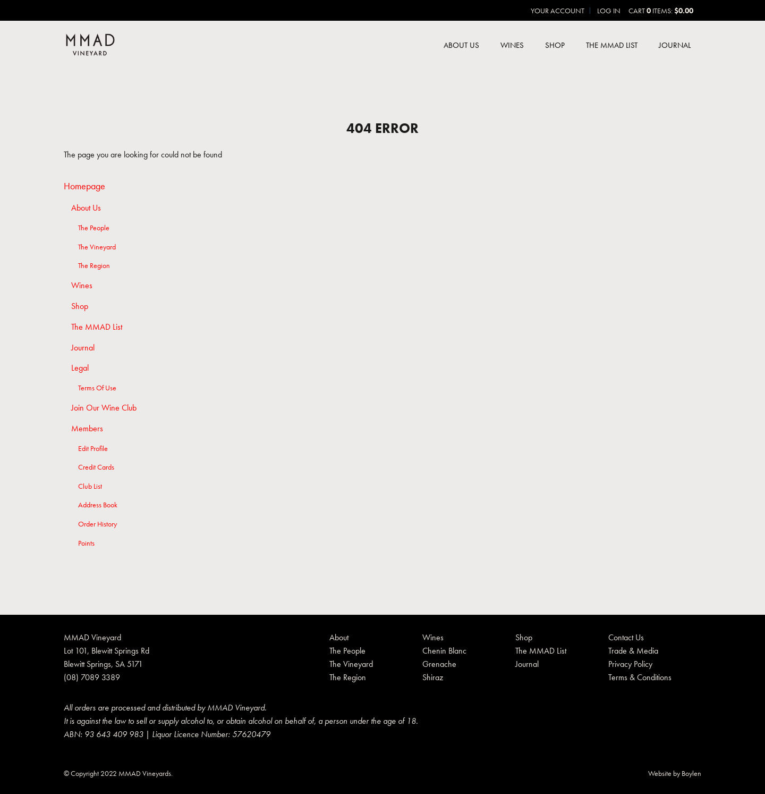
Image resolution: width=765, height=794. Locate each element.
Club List (90, 486)
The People (93, 227)
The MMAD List (612, 45)
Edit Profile (93, 448)
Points (86, 543)
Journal (675, 45)
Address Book (97, 504)
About (338, 637)
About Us (461, 45)
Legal (80, 368)
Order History (97, 524)
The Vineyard (97, 247)
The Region (94, 265)
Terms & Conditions (640, 677)
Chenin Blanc (444, 650)
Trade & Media (633, 650)
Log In (608, 10)
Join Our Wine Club (104, 408)
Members (87, 428)
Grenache (439, 664)
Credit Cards (96, 467)
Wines (512, 45)
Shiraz (432, 677)
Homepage (84, 186)
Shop (555, 45)
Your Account (557, 10)
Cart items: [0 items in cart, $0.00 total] (660, 10)
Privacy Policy (630, 664)
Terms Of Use (97, 387)
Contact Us (626, 637)
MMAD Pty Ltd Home (90, 45)
